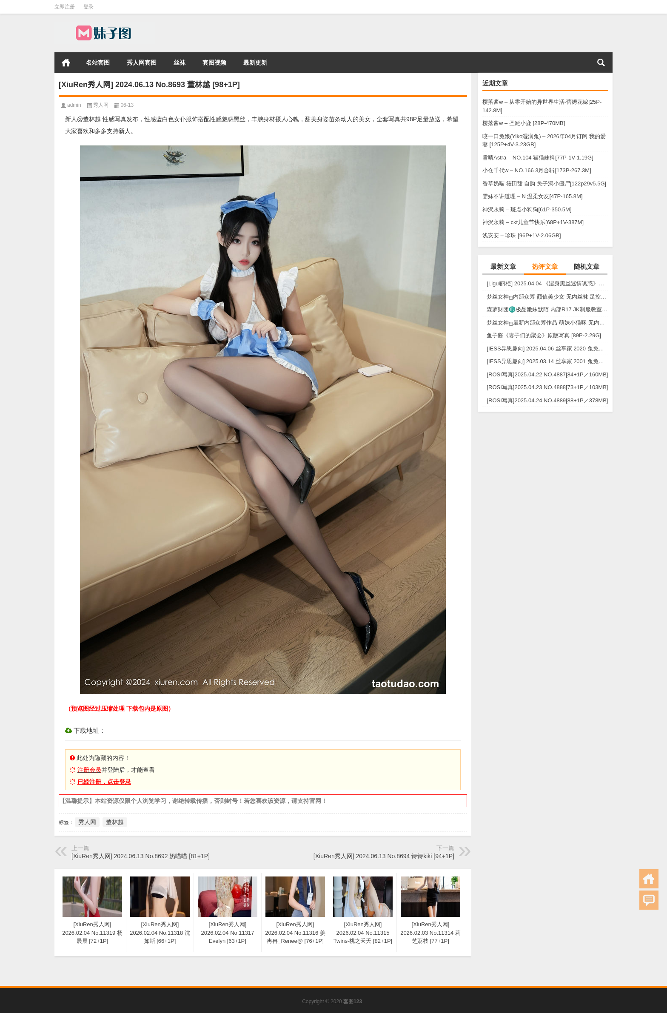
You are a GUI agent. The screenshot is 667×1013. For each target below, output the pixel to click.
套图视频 (214, 62)
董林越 (115, 822)
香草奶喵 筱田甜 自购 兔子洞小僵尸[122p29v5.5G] (544, 183)
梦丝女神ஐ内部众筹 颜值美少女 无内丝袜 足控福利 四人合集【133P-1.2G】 (547, 296)
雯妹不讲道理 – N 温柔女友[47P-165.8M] (532, 196)
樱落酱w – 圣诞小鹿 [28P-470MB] (523, 123)
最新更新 (255, 62)
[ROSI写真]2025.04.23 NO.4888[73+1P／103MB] (547, 387)
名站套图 (98, 62)
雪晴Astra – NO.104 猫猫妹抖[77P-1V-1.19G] (537, 157)
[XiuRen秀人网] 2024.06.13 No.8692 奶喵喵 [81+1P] (140, 856)
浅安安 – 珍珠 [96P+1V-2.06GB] (521, 235)
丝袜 (179, 62)
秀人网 (100, 105)
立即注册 (64, 7)
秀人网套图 (142, 62)
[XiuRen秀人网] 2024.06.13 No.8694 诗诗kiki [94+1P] (384, 856)
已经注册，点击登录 (104, 781)
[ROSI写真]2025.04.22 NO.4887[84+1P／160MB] (547, 374)
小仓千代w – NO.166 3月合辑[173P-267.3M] (536, 170)
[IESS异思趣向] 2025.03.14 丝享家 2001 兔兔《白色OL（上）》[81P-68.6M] (547, 361)
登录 (88, 7)
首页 (65, 62)
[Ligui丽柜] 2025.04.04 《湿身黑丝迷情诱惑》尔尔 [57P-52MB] (547, 283)
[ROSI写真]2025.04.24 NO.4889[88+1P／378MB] (547, 400)
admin (74, 105)
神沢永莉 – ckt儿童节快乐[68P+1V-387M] (533, 222)
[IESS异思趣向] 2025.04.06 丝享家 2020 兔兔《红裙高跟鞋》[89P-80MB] (547, 348)
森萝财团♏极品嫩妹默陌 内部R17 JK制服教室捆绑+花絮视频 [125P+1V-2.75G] (547, 309)
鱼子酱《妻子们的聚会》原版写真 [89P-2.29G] (544, 335)
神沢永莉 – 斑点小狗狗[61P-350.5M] (527, 209)
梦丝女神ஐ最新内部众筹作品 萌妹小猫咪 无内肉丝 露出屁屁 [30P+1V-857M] (547, 322)
